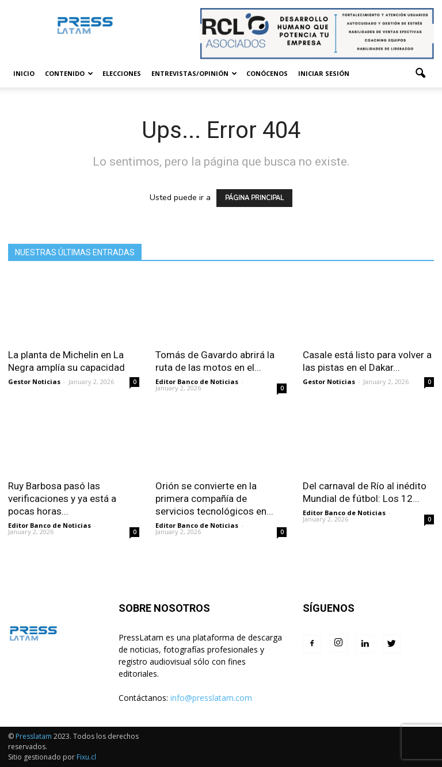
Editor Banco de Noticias (196, 381)
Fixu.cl (86, 757)
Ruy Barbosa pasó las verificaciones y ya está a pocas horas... (62, 498)
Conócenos (267, 73)
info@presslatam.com (211, 697)
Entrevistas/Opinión (194, 73)
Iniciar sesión (323, 73)
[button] (420, 73)
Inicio (24, 73)
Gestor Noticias (34, 381)
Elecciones (121, 73)
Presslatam (34, 736)
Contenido (69, 73)
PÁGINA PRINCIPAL (254, 198)
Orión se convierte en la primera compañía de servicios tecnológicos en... (214, 498)
